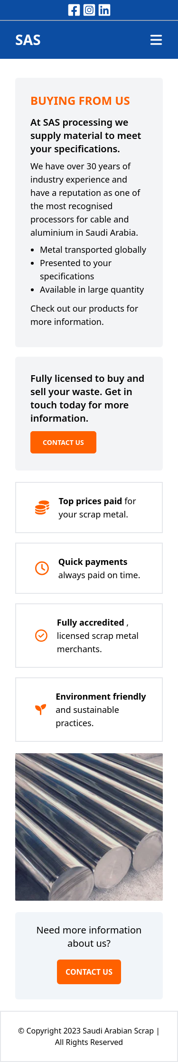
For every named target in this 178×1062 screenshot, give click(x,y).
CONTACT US (63, 442)
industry (47, 179)
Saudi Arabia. (111, 232)
